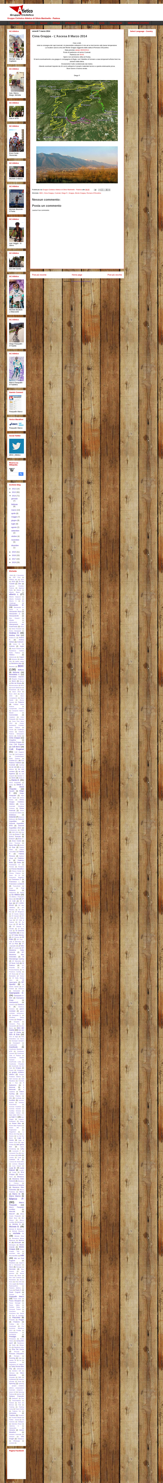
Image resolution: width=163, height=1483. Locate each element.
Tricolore (21, 1415)
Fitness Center (116, 23)
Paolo (11, 1290)
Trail (19, 1405)
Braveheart (12, 689)
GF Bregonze (19, 912)
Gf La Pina (13, 944)
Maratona (20, 1177)
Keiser (22, 1121)
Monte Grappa (80, 193)
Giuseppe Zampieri (18, 1041)
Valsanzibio (12, 1428)
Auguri (21, 657)
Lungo (14, 1172)
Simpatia (12, 1377)
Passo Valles (14, 1305)
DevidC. (12, 791)
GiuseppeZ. (16, 1043)
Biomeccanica (13, 685)
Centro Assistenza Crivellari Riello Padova (16, 725)
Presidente (12, 1334)
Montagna (12, 1245)
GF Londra (15, 948)
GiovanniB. (12, 1026)
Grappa (71, 193)
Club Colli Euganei (16, 744)
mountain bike (14, 1253)
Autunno (14, 659)
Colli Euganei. (19, 754)
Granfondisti (13, 1045)
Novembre (12, 1279)
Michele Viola (19, 1236)
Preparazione (13, 1332)
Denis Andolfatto (15, 782)
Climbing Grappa (15, 742)
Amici (22, 626)
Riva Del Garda (18, 1349)
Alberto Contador (15, 599)
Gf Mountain (70, 23)
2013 (14, 492)
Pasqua (11, 1294)
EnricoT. (12, 839)
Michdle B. (20, 1222)
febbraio (14, 504)
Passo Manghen (15, 1301)
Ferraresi (21, 866)
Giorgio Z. (20, 1019)
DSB (22, 830)
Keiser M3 (14, 1127)
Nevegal (19, 1267)
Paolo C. (18, 1290)
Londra (11, 1157)
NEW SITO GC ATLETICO (138, 23)
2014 (14, 496)
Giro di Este (14, 1034)
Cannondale (13, 715)
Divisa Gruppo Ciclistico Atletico (16, 802)
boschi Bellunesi (16, 687)
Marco (21, 1192)
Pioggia (21, 1320)
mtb (22, 1255)
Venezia (12, 1430)
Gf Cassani (15, 916)
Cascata (21, 719)
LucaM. (21, 1170)
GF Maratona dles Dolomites (16, 954)
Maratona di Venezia (16, 1185)
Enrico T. (18, 834)
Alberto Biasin (14, 592)
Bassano (12, 666)
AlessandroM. (14, 616)
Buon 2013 (16, 691)
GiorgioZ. (17, 1021)
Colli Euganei (16, 749)
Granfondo (13, 1047)
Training (11, 1407)
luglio (13, 524)
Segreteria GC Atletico (16, 1364)
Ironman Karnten (15, 1108)
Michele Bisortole (18, 1231)
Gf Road (56, 23)
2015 (14, 552)
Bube (22, 689)
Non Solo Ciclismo (15, 1277)
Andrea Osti (14, 635)
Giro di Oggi (13, 1036)
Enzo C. (21, 839)
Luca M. (12, 1168)
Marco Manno (15, 1196)
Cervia (11, 729)
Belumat (16, 672)
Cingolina (12, 740)
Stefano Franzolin (16, 1396)
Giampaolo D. (16, 993)
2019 (14, 562)
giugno (14, 520)
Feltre (19, 862)
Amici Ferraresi (17, 628)
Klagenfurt (12, 1132)
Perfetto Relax (14, 1307)
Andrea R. (12, 637)
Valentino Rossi (17, 1424)
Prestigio (12, 1337)
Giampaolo (16, 991)
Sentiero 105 (16, 1371)
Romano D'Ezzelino (94, 193)
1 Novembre (20, 575)
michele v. (18, 1233)
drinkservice (13, 830)
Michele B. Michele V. (16, 1229)
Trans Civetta (20, 1409)
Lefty (22, 1149)
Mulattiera (12, 1263)
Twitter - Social (14, 1419)
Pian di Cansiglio (18, 1315)
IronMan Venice (14, 1113)
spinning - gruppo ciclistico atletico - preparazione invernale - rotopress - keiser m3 (16, 1388)
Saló (20, 1358)
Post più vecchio (114, 275)
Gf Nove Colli (14, 963)
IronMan (12, 1100)
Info (10, 1098)
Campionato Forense (16, 708)
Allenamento (13, 622)
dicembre (15, 545)
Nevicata (12, 1269)
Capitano (12, 717)
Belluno (21, 670)
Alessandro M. (16, 605)
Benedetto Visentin (16, 677)
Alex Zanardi (14, 618)
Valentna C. (14, 1426)
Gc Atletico (15, 895)
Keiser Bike (16, 1123)
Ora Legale (12, 1284)
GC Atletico (30, 23)
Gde (17, 899)
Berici (14, 681)
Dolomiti (12, 817)
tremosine (12, 1413)
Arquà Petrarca (17, 648)
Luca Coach (16, 1166)
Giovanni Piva (14, 1024)
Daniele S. (20, 776)
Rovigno (16, 1356)
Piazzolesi (16, 1317)
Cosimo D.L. (13, 760)
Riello (14, 1345)
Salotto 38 (12, 1360)
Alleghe (11, 620)
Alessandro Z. (14, 614)
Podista (11, 1324)
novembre (15, 540)
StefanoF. (15, 1398)
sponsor (19, 1394)
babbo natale (19, 661)
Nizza (19, 1275)
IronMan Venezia (15, 1111)
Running (12, 1358)
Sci (20, 1360)
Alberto (19, 590)
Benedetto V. (14, 674)
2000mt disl (13, 579)
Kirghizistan (13, 1130)
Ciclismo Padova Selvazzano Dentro (16, 734)
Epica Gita (13, 845)
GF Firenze (15, 937)
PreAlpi (18, 1330)
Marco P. (16, 1198)
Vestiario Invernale (15, 1434)
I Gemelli (21, 1081)
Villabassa (20, 1439)
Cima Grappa (49, 193)
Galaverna (12, 892)
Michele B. (14, 1226)
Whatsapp (16, 1441)
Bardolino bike (16, 663)
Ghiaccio (21, 988)
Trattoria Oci (16, 1411)
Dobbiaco (12, 815)
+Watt (11, 575)
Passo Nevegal (14, 1303)
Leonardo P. (16, 1151)
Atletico (11, 655)
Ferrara (11, 866)
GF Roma (12, 974)
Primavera (12, 1339)
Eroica (22, 845)
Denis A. (15, 780)
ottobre (14, 536)
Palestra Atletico (15, 1288)
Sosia (19, 1381)
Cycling (21, 765)
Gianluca (12, 1004)
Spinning (12, 1383)
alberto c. (14, 594)
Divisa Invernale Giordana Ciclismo (16, 806)
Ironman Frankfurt (15, 1106)
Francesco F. (16, 879)
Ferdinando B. (14, 864)
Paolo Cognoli (14, 1292)
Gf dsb (22, 933)
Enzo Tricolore (14, 843)
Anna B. (16, 644)
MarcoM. (12, 1211)
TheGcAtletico (16, 1400)
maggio (14, 517)
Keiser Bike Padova (15, 1125)
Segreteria (12, 1362)
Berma (22, 681)
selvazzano (20, 1368)
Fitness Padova (14, 873)
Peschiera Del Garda (16, 1313)
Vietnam (11, 1436)
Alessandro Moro (15, 611)
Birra (22, 685)
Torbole (11, 1403)
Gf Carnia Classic (18, 914)
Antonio (12, 646)
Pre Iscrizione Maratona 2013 (16, 1328)
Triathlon (12, 1415)
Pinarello (12, 1320)
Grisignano (20, 1070)
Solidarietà (12, 1379)
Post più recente (39, 275)
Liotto (20, 1155)
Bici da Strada (16, 683)
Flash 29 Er (14, 875)
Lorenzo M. (14, 1159)
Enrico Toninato (15, 836)
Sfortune (12, 1373)
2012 (14, 489)
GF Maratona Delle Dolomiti (16, 950)
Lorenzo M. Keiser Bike (16, 1161)
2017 (14, 559)
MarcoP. (12, 1214)
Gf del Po (20, 924)
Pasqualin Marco (16, 1296)
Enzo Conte (16, 841)
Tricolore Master (16, 1417)
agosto (14, 527)
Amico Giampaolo (15, 631)
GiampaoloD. (14, 1002)
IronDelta (18, 1098)
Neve (11, 1267)
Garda (22, 892)
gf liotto (21, 946)
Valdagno (21, 1421)
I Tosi (15, 1083)
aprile (13, 513)
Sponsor (43, 23)
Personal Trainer (15, 1309)
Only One (18, 1281)
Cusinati (58, 193)
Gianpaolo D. (16, 1015)
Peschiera (12, 1311)
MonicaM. (17, 1242)
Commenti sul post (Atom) (80, 281)
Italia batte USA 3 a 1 (16, 1115)
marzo (14, 510)
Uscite (101, 23)
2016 (14, 555)
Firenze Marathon (17, 869)
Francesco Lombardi (16, 884)
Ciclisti (19, 736)
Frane (11, 888)
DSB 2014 (15, 832)
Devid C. (20, 785)
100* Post (16, 577)
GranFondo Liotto (15, 1062)
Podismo (16, 1322)
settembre (15, 531)
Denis (13, 778)
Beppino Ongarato (18, 679)
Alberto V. (13, 601)
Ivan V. (14, 1117)
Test (22, 1398)
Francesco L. (14, 882)
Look (19, 1157)
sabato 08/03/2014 (82, 50)
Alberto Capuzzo (15, 597)
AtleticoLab (12, 657)
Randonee (20, 1343)
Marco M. (16, 1194)
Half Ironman (13, 1079)
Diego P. (65, 193)
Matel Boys (13, 1218)
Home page (14, 23)
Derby (11, 784)
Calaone (21, 702)
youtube (11, 1443)
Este (13, 847)
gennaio (14, 499)
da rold (13, 767)
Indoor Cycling (87, 23)
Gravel (11, 1070)
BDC (41, 193)
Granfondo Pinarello (16, 1064)
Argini (22, 646)
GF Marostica (16, 961)
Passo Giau (17, 1298)
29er (19, 584)
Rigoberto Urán (19, 1347)
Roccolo (16, 1351)
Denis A (21, 778)
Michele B (16, 1224)
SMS (19, 1377)
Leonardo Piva (13, 1153)
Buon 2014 (13, 694)
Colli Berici (16, 747)
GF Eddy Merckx (18, 935)
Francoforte (16, 886)
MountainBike (13, 1255)
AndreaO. (20, 642)
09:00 (82, 55)
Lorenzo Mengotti (18, 1164)
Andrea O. (14, 633)
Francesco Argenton (16, 877)
